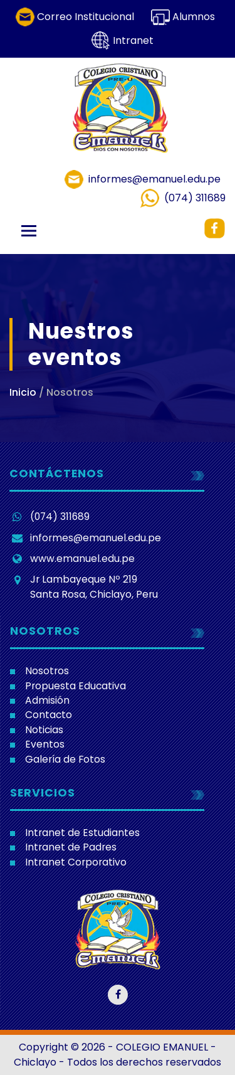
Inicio (22, 392)
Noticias (44, 729)
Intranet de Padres (71, 847)
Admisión (47, 700)
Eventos (45, 744)
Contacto (48, 714)
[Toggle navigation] (28, 230)
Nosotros (47, 670)
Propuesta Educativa (75, 685)
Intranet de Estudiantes (82, 832)
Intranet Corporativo (76, 862)
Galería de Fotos (65, 759)
